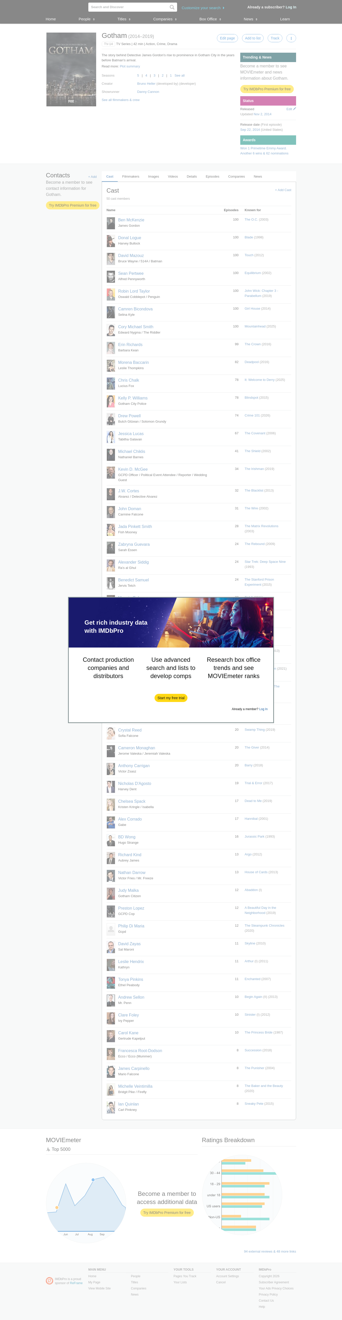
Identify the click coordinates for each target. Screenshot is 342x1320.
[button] (171, 698)
